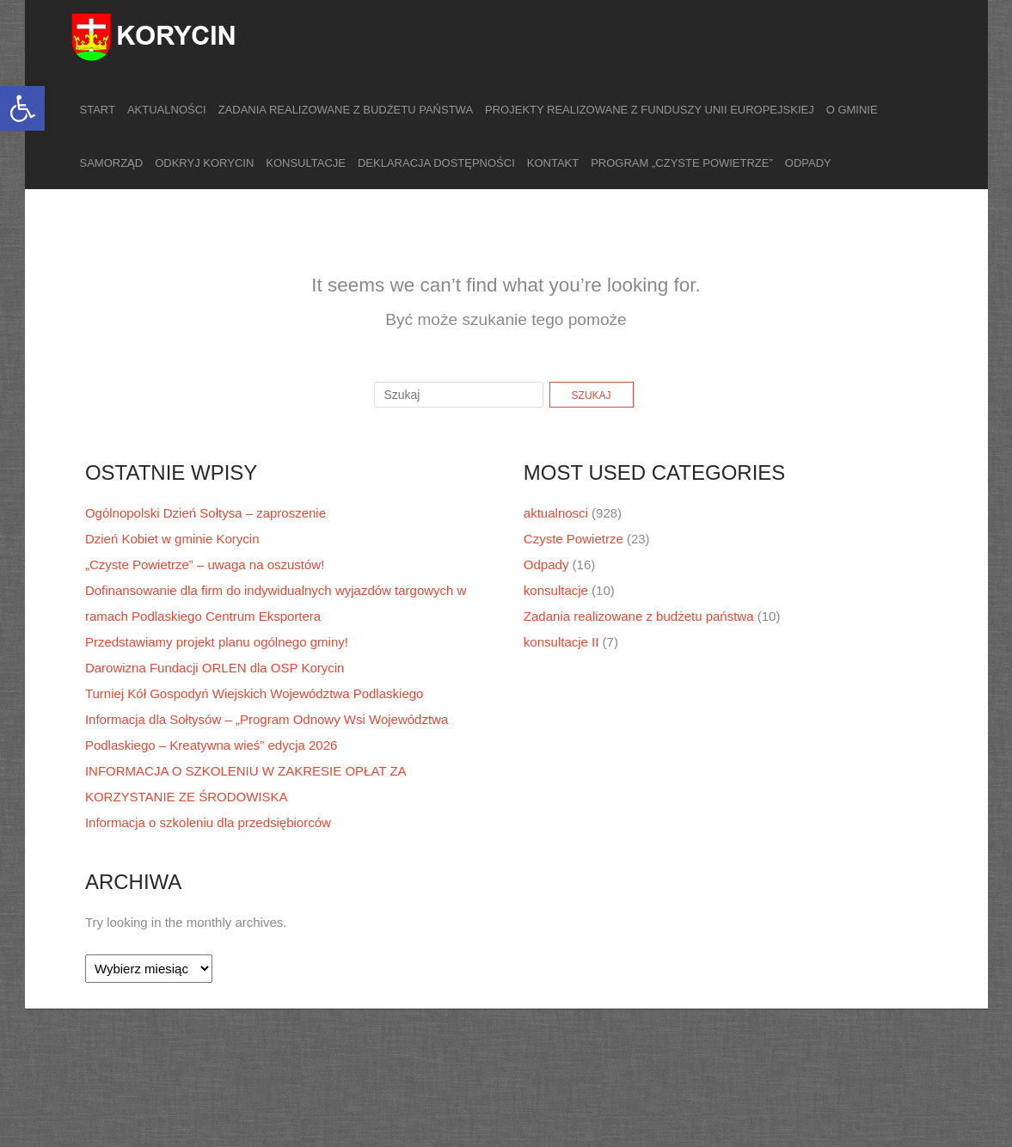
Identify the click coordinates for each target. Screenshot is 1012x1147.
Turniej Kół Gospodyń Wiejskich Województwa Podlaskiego (254, 693)
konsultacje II (561, 642)
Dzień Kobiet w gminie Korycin (172, 538)
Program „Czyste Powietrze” (682, 162)
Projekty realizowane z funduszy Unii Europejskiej (649, 109)
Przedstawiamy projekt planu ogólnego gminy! (216, 642)
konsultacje (556, 590)
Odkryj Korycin (204, 162)
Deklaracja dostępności (436, 162)
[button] (22, 108)
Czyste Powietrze (573, 538)
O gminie (852, 109)
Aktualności (166, 109)
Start (97, 109)
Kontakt (553, 162)
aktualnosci (556, 513)
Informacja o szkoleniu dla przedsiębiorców (208, 822)
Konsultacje (306, 162)
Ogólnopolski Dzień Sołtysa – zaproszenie (205, 513)
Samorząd (112, 162)
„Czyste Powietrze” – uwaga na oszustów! (204, 564)
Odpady (808, 162)
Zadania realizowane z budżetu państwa (345, 109)
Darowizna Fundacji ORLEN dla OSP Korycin (215, 667)
